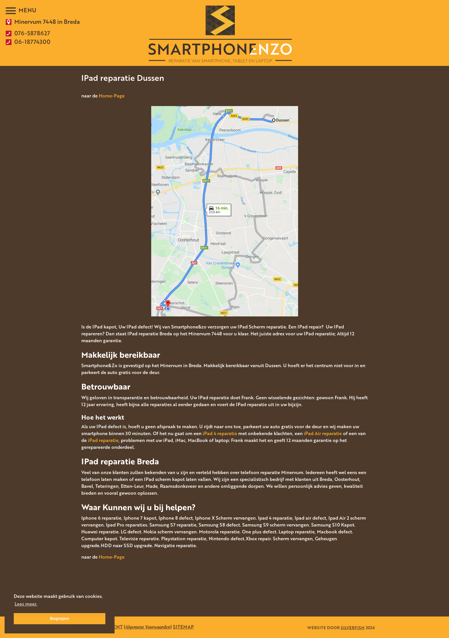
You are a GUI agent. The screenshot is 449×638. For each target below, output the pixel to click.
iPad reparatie (103, 440)
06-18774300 (32, 41)
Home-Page (112, 95)
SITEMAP (183, 626)
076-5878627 (32, 33)
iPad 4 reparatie (220, 433)
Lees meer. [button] (26, 603)
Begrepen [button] (59, 618)
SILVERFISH (353, 627)
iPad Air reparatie (323, 433)
